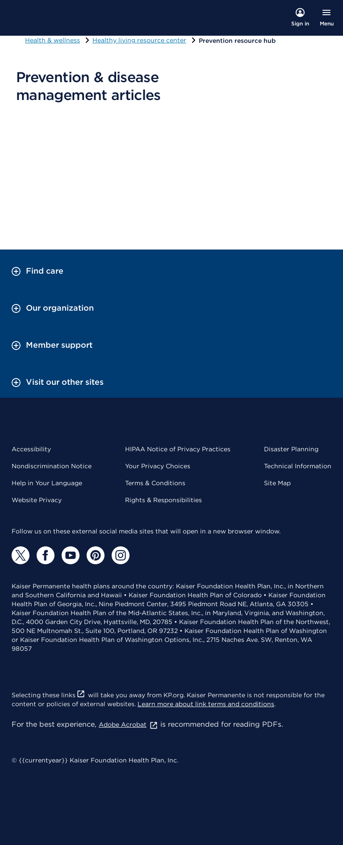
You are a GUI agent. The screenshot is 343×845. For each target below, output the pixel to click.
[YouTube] (70, 555)
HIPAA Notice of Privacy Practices (177, 449)
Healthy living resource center (139, 40)
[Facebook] (45, 555)
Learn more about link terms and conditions (206, 704)
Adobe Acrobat (128, 724)
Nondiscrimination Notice (52, 466)
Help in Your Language (47, 483)
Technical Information (297, 466)
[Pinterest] (96, 555)
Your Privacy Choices (157, 466)
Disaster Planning (291, 449)
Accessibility (31, 449)
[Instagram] (121, 555)
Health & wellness (52, 40)
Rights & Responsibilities (163, 500)
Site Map (277, 483)
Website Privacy (37, 500)
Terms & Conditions (155, 483)
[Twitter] (20, 555)
